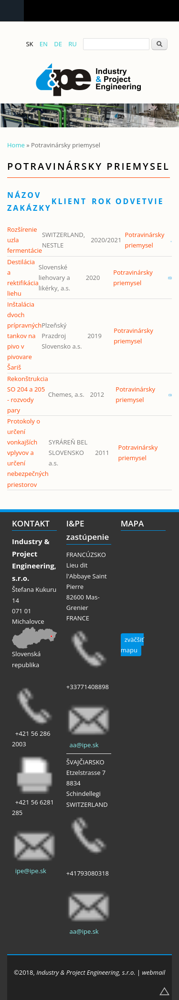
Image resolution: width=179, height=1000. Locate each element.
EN (44, 44)
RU (72, 44)
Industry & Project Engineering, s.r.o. (85, 972)
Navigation (12, 10)
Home (16, 145)
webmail (154, 972)
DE (58, 44)
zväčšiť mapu (132, 644)
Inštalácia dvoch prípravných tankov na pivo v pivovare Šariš (24, 336)
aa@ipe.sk (84, 745)
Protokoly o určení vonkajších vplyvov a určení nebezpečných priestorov (28, 453)
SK (29, 44)
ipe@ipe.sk (30, 870)
